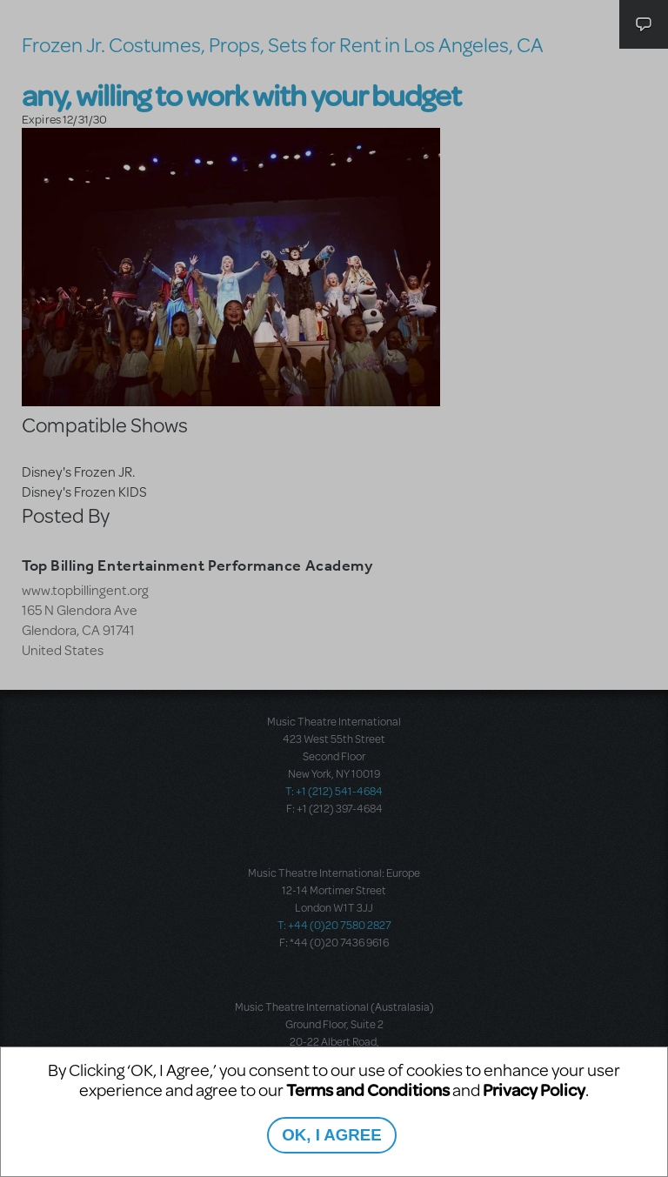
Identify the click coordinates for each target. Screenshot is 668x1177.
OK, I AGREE (331, 1135)
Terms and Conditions (368, 1089)
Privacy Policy (534, 1089)
